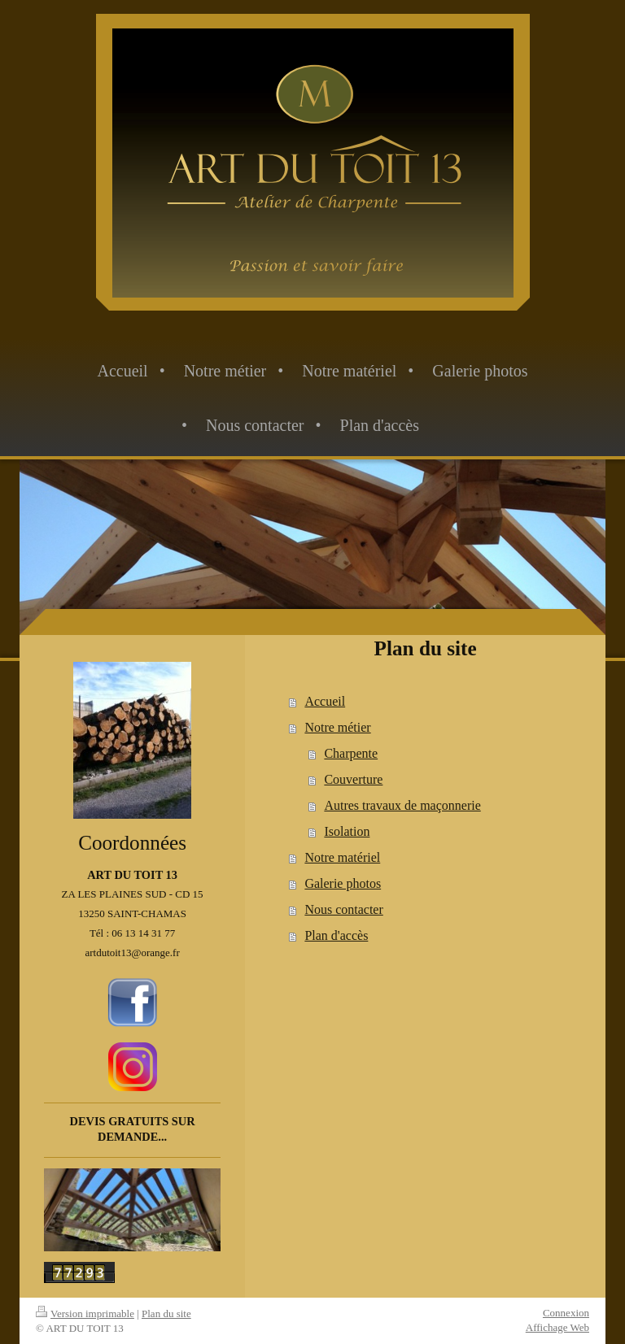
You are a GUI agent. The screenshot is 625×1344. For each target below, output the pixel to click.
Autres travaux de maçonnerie (402, 805)
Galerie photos (342, 883)
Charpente (351, 753)
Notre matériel (342, 857)
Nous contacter (343, 909)
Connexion (566, 1313)
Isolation (346, 831)
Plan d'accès (336, 935)
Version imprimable (85, 1313)
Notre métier (337, 727)
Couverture (353, 779)
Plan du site (166, 1313)
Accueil (324, 701)
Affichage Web (557, 1327)
